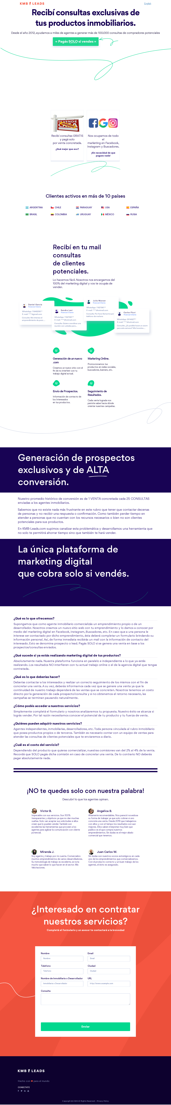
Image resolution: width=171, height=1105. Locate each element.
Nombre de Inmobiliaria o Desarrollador (62, 978)
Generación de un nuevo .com (67, 361)
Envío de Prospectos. (65, 391)
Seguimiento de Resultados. (97, 393)
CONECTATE (24, 1088)
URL (90, 978)
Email (90, 953)
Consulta (46, 991)
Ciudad (91, 966)
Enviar (85, 1027)
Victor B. (42, 811)
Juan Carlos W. (102, 852)
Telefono (46, 966)
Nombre (45, 953)
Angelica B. (100, 811)
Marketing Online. (98, 359)
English (147, 3)
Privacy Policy (103, 1102)
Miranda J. (43, 852)
